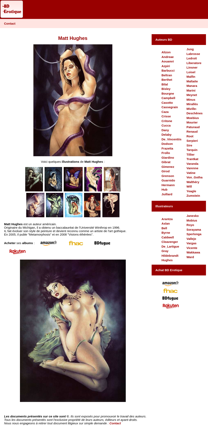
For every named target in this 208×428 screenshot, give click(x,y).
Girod (165, 171)
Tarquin (191, 150)
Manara (191, 85)
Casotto (167, 102)
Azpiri (165, 66)
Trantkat (192, 159)
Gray (164, 251)
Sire (189, 145)
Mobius (191, 220)
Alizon (166, 52)
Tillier (190, 154)
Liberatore (193, 63)
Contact (9, 23)
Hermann (168, 185)
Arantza (167, 219)
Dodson (167, 143)
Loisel (190, 72)
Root (189, 136)
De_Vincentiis (171, 139)
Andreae (167, 57)
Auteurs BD (163, 39)
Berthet (166, 79)
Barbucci (167, 70)
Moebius (192, 118)
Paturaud (193, 127)
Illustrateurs (164, 206)
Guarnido (168, 180)
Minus (190, 99)
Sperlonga (193, 234)
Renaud (192, 131)
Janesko (192, 215)
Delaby (166, 134)
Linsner (191, 67)
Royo (190, 225)
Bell (164, 228)
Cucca (166, 125)
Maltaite (192, 81)
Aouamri (167, 61)
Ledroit (191, 58)
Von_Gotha (194, 177)
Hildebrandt (169, 255)
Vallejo (191, 238)
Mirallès (192, 104)
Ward (190, 257)
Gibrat (165, 162)
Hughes (167, 260)
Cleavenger (169, 241)
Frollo (165, 153)
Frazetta (167, 148)
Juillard (166, 194)
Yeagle (191, 191)
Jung (190, 49)
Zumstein (193, 195)
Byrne (165, 232)
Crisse (166, 116)
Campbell (168, 98)
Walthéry (192, 182)
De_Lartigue (170, 246)
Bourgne (167, 93)
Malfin (190, 76)
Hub (164, 189)
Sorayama (193, 229)
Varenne (192, 168)
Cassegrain (169, 107)
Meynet (191, 95)
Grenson (167, 176)
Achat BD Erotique (168, 270)
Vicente (191, 248)
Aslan (165, 223)
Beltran (166, 75)
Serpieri (192, 140)
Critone (166, 121)
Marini (190, 90)
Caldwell (167, 237)
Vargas (191, 243)
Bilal (164, 84)
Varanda (192, 163)
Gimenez (167, 166)
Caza (165, 112)
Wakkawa (193, 252)
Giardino (167, 157)
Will (189, 186)
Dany (165, 130)
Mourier (192, 122)
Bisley (165, 89)
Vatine (190, 173)
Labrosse (193, 54)
